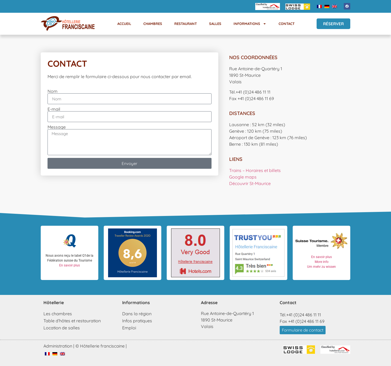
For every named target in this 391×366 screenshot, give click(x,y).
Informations (250, 23)
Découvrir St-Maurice (250, 183)
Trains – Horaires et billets (255, 170)
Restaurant (185, 23)
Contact (287, 23)
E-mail (54, 109)
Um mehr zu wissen (321, 267)
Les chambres (57, 313)
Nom (53, 91)
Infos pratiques (137, 320)
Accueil (124, 23)
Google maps (243, 177)
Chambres (152, 23)
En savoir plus (69, 265)
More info (322, 262)
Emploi (129, 327)
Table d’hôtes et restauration (72, 320)
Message (57, 127)
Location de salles (61, 327)
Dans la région (137, 313)
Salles (215, 23)
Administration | (58, 346)
